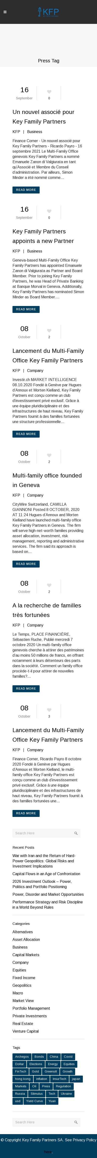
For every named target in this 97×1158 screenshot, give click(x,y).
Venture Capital (25, 1031)
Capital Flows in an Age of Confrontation (46, 874)
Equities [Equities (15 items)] (69, 1064)
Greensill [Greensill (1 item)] (51, 1071)
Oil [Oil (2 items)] (34, 1086)
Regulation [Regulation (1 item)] (63, 1086)
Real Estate (22, 1024)
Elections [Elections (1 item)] (36, 1064)
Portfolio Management (31, 1008)
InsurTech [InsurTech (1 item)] (59, 1079)
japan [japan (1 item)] (76, 1079)
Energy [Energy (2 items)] (53, 1064)
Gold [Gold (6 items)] (35, 1071)
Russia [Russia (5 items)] (20, 1093)
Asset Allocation (26, 940)
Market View (23, 1001)
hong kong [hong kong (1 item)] (22, 1079)
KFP (16, 132)
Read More (26, 190)
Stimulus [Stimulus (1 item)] (37, 1093)
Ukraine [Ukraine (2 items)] (66, 1093)
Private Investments (29, 1016)
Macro (17, 993)
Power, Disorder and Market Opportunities (48, 894)
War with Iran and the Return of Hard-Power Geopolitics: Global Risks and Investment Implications (44, 861)
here (48, 1152)
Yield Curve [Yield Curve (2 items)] (34, 1101)
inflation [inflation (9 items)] (41, 1079)
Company (35, 371)
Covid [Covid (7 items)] (68, 1056)
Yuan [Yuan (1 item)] (52, 1101)
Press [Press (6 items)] (46, 1086)
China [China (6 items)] (54, 1056)
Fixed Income (23, 978)
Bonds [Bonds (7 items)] (39, 1056)
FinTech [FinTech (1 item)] (20, 1071)
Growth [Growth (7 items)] (68, 1071)
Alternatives (22, 932)
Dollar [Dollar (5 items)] (19, 1064)
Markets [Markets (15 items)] (20, 1086)
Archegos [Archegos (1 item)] (22, 1056)
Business (34, 132)
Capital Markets (25, 955)
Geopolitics (21, 985)
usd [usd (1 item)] (17, 1101)
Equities (19, 970)
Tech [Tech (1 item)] (51, 1093)
